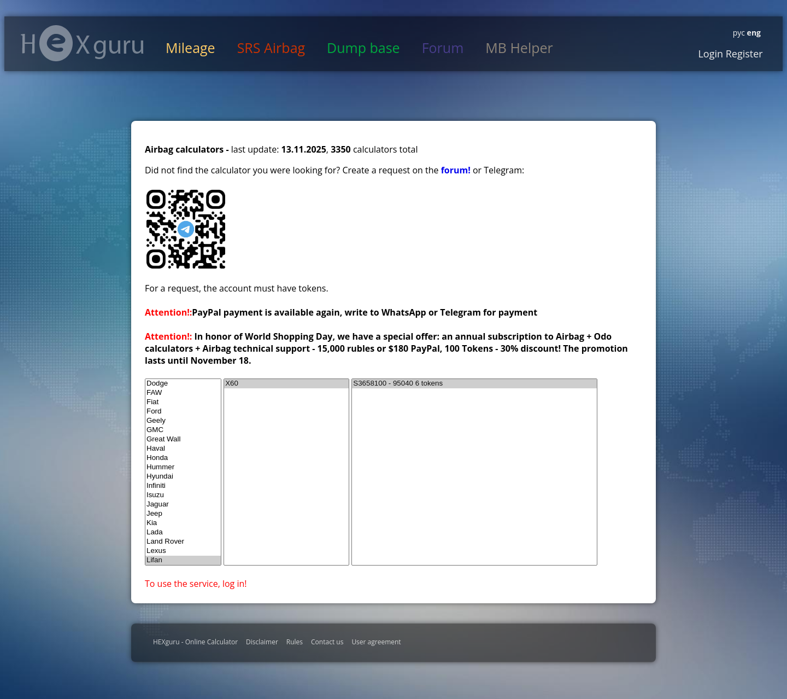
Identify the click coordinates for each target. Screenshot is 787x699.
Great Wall (183, 439)
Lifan (183, 560)
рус (739, 32)
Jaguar (183, 504)
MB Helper (519, 47)
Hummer (183, 467)
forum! (457, 170)
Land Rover (183, 541)
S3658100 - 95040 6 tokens (474, 383)
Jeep (183, 514)
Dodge (183, 383)
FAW (183, 393)
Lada (183, 532)
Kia (183, 523)
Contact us (327, 641)
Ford (183, 411)
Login (710, 53)
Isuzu (183, 495)
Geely (183, 421)
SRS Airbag (271, 47)
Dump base (363, 47)
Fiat (183, 402)
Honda (183, 458)
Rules (294, 641)
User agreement (376, 641)
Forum (443, 47)
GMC (183, 430)
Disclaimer (262, 641)
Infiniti (183, 486)
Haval (183, 448)
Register (743, 53)
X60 (286, 383)
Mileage (190, 47)
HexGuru (82, 43)
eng (753, 32)
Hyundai (183, 476)
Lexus (183, 551)
